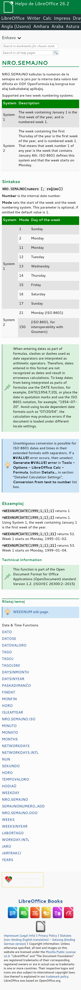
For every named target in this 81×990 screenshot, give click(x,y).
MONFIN (9, 698)
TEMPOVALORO (15, 779)
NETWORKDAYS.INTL (20, 752)
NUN (6, 759)
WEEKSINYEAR (14, 826)
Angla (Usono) (16, 26)
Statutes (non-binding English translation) (37, 937)
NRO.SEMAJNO (15, 799)
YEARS (7, 859)
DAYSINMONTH (15, 672)
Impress (62, 18)
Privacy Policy (47, 935)
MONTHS (10, 739)
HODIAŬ (9, 786)
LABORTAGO (13, 832)
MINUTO (9, 725)
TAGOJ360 (11, 665)
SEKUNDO (11, 765)
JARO (6, 846)
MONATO (10, 732)
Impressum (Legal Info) (19, 935)
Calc (47, 18)
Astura (72, 26)
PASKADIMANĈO (16, 685)
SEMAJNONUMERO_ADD (23, 806)
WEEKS (8, 819)
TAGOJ (7, 658)
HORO (7, 705)
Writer (33, 18)
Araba (57, 26)
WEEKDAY (10, 792)
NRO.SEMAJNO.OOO (19, 812)
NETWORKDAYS (16, 745)
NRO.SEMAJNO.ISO (18, 718)
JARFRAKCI (11, 853)
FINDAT (8, 692)
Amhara (41, 26)
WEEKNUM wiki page (30, 611)
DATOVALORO (14, 645)
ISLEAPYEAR (12, 712)
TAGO (7, 651)
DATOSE (9, 638)
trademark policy (57, 976)
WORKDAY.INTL (15, 839)
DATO (7, 631)
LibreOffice (13, 18)
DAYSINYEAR (13, 678)
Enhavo (9, 37)
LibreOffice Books (40, 901)
